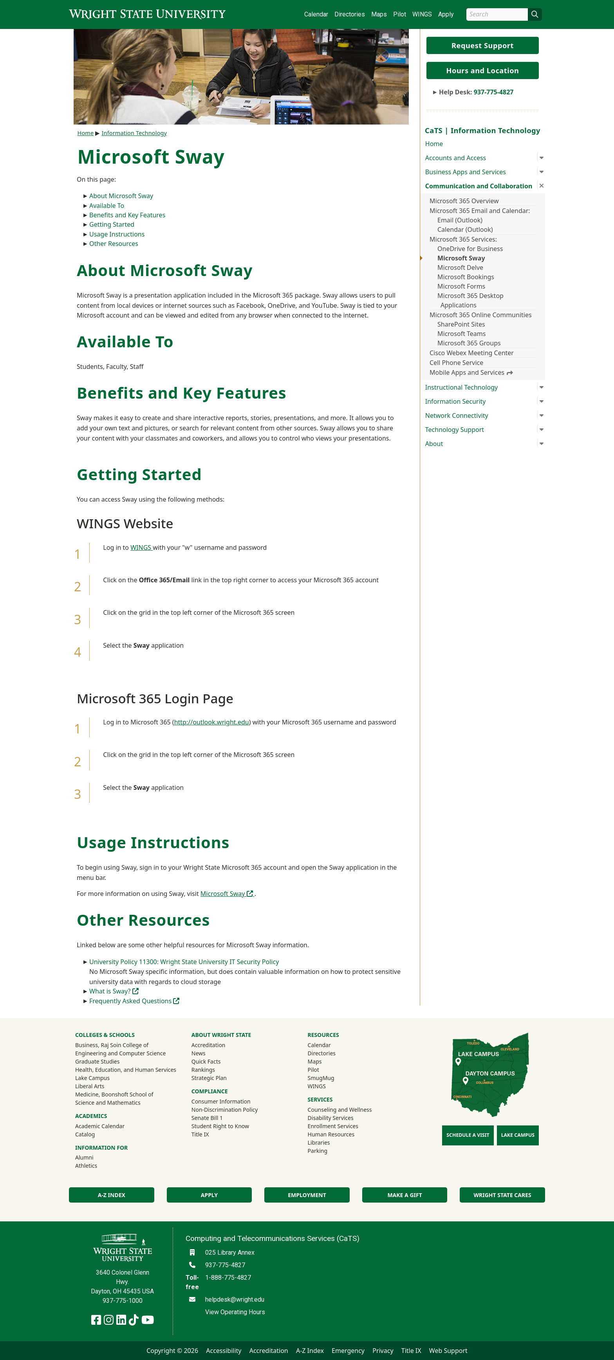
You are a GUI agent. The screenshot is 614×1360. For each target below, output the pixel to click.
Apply (446, 14)
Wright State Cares (502, 1195)
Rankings (203, 1069)
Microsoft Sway (461, 258)
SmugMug (331, 1078)
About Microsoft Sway (121, 195)
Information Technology (134, 133)
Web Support (448, 1350)
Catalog (85, 1134)
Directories (349, 14)
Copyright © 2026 (172, 1350)
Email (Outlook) (459, 220)
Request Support (482, 45)
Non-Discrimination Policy (224, 1109)
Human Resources (331, 1134)
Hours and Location (482, 70)
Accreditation (208, 1045)
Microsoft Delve (460, 267)
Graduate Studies (97, 1061)
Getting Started (111, 224)
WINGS (422, 14)
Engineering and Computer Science (120, 1053)
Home (434, 143)
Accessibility (223, 1350)
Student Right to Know (220, 1126)
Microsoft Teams (461, 333)
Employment (307, 1195)
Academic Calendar (100, 1126)
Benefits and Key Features (127, 215)
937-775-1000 (123, 1300)
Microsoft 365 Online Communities (481, 315)
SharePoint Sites (461, 324)
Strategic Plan (209, 1078)
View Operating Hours (235, 1312)
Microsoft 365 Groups (469, 343)
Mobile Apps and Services (471, 372)
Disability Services (331, 1118)
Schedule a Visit (467, 1135)
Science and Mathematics (108, 1102)
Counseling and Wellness (340, 1109)
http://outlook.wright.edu (211, 722)
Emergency (348, 1350)
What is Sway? (114, 991)
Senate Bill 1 (207, 1118)
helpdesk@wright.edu (234, 1299)
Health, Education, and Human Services (125, 1069)
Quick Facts (206, 1061)
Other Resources (113, 243)
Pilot (399, 14)
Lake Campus (92, 1078)
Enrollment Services (333, 1126)
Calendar (316, 14)
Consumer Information (221, 1101)
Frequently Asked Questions (134, 1001)
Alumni (94, 1157)
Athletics (96, 1165)
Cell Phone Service (456, 362)
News (198, 1053)
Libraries (319, 1142)
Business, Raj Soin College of (111, 1045)
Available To (106, 205)
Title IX (200, 1134)
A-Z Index (111, 1195)
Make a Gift (404, 1195)
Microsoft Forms (461, 286)
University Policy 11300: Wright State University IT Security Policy (184, 961)
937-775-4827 (494, 92)
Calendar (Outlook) (465, 229)
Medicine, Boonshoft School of (114, 1094)
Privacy (382, 1350)
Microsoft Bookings (465, 277)
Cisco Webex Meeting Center (472, 353)
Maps (379, 14)
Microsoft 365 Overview (464, 201)
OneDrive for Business (470, 248)
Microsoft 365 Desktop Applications (470, 300)
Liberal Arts (90, 1086)
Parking (317, 1150)
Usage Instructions (116, 234)
